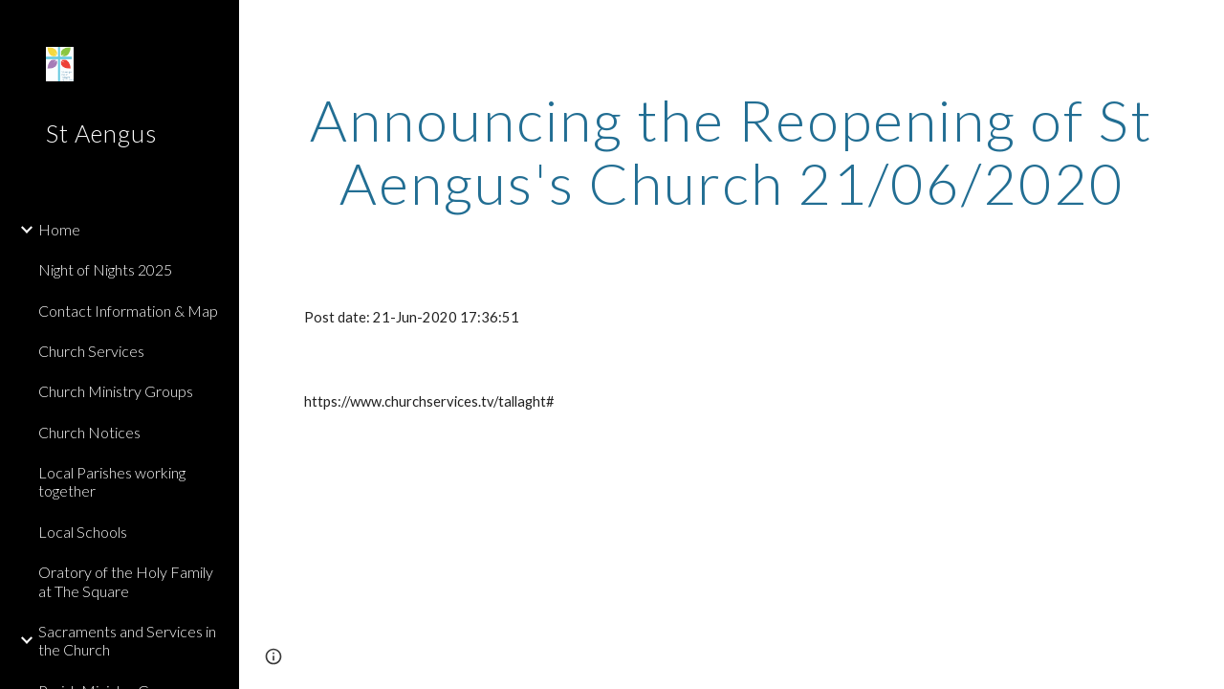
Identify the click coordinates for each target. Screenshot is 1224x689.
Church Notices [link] (89, 432)
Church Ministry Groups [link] (115, 391)
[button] (1201, 27)
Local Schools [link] (82, 531)
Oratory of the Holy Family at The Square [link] (125, 581)
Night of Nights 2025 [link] (105, 269)
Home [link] (59, 229)
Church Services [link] (91, 351)
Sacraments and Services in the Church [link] (127, 640)
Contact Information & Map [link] (128, 310)
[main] (732, 151)
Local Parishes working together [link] (112, 481)
